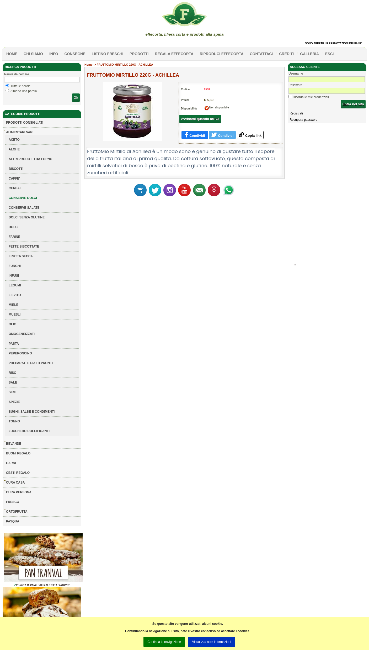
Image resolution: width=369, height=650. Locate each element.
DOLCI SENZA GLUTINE (27, 217)
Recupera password (304, 120)
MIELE (13, 305)
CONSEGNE (74, 54)
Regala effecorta (174, 54)
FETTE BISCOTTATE (24, 246)
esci (329, 54)
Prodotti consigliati (24, 122)
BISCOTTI (16, 169)
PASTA (14, 343)
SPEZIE (14, 402)
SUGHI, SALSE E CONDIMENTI (32, 411)
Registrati (296, 113)
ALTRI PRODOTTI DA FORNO (30, 159)
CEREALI (16, 188)
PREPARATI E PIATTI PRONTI (31, 363)
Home (88, 64)
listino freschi (108, 54)
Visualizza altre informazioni (211, 642)
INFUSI (14, 275)
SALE (13, 382)
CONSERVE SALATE (24, 207)
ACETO (14, 139)
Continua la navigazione (164, 642)
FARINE (14, 237)
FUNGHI (15, 266)
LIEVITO (15, 295)
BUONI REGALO (18, 453)
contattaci (261, 54)
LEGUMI (15, 285)
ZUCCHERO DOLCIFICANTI (29, 431)
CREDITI (286, 54)
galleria (309, 54)
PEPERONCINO (20, 353)
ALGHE (14, 149)
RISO (12, 373)
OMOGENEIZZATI (22, 334)
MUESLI (14, 314)
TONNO (14, 421)
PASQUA (12, 521)
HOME (11, 54)
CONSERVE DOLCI (23, 198)
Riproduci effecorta (221, 54)
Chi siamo (33, 54)
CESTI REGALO (18, 473)
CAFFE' (14, 178)
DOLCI (13, 227)
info (53, 54)
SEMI (12, 392)
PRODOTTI (139, 54)
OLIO (12, 324)
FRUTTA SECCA (21, 256)
